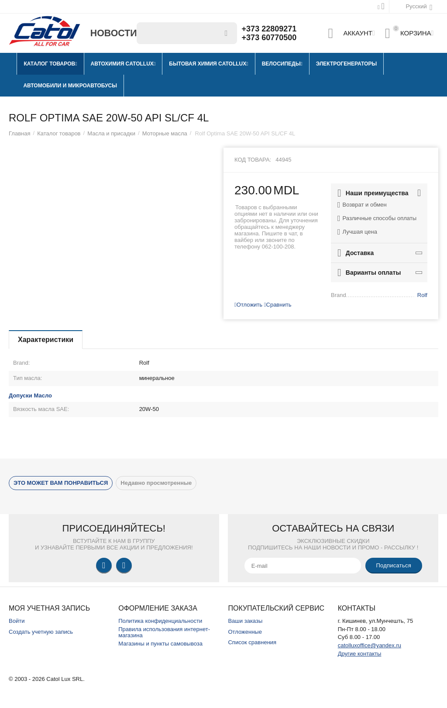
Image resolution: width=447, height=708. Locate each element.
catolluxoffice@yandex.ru (369, 645)
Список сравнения (252, 642)
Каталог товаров (58, 133)
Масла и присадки (111, 133)
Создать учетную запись (41, 632)
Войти (16, 621)
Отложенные (245, 632)
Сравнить (278, 304)
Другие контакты (360, 653)
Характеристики (45, 339)
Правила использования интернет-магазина (164, 632)
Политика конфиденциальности (160, 621)
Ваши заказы (245, 621)
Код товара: (252, 159)
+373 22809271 (269, 28)
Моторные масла (164, 133)
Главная (20, 133)
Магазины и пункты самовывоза (160, 643)
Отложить (248, 304)
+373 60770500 (269, 37)
